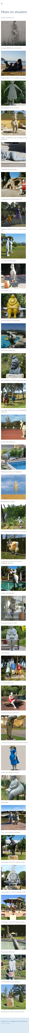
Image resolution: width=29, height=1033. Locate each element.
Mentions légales (5, 1023)
